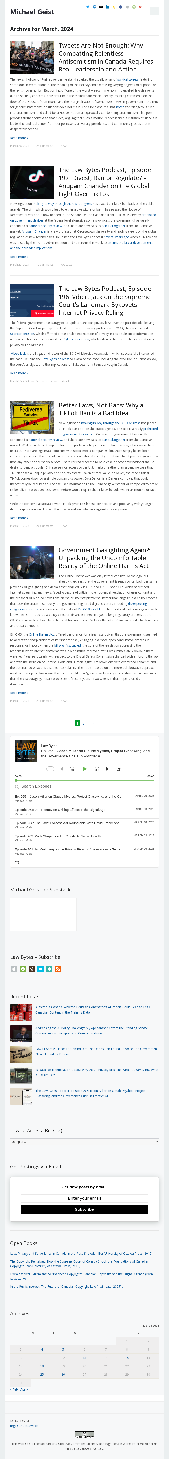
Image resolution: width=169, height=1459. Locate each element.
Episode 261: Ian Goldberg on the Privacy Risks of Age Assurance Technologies (73, 849)
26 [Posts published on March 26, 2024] (63, 1374)
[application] (84, 758)
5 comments (44, 381)
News (64, 146)
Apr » (24, 1389)
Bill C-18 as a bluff (91, 609)
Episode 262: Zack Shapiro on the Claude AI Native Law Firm (60, 836)
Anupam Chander (34, 231)
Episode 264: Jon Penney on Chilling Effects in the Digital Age (60, 810)
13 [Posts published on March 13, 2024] (84, 1358)
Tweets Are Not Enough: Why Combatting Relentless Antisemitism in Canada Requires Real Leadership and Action (106, 57)
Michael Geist (32, 11)
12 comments (44, 264)
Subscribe (84, 1209)
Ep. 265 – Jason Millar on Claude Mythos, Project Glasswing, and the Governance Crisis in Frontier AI (89, 796)
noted (120, 107)
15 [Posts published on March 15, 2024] (127, 1358)
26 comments (44, 526)
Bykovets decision (76, 339)
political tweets (128, 79)
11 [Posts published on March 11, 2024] (42, 1358)
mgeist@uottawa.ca (24, 1426)
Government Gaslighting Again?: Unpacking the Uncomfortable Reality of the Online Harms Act (105, 558)
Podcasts (66, 264)
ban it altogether (113, 440)
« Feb (14, 1389)
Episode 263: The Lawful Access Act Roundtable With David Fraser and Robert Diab (76, 823)
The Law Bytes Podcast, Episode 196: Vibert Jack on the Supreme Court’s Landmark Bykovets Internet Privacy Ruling (105, 300)
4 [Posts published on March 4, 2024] (42, 1349)
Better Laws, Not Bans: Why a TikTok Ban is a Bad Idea (101, 409)
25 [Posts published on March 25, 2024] (42, 1374)
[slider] (84, 780)
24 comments (44, 146)
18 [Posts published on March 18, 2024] (42, 1366)
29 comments (44, 701)
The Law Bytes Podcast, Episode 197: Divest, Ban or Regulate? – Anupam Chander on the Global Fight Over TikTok (105, 181)
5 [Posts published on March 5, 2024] (63, 1349)
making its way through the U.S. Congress (110, 423)
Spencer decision (22, 334)
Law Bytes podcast (55, 359)
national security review (45, 440)
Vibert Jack (18, 353)
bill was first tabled (67, 645)
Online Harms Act (41, 634)
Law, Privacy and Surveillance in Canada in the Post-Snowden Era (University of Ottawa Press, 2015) (81, 1253)
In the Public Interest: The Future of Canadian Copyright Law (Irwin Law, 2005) (65, 1286)
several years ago (116, 237)
